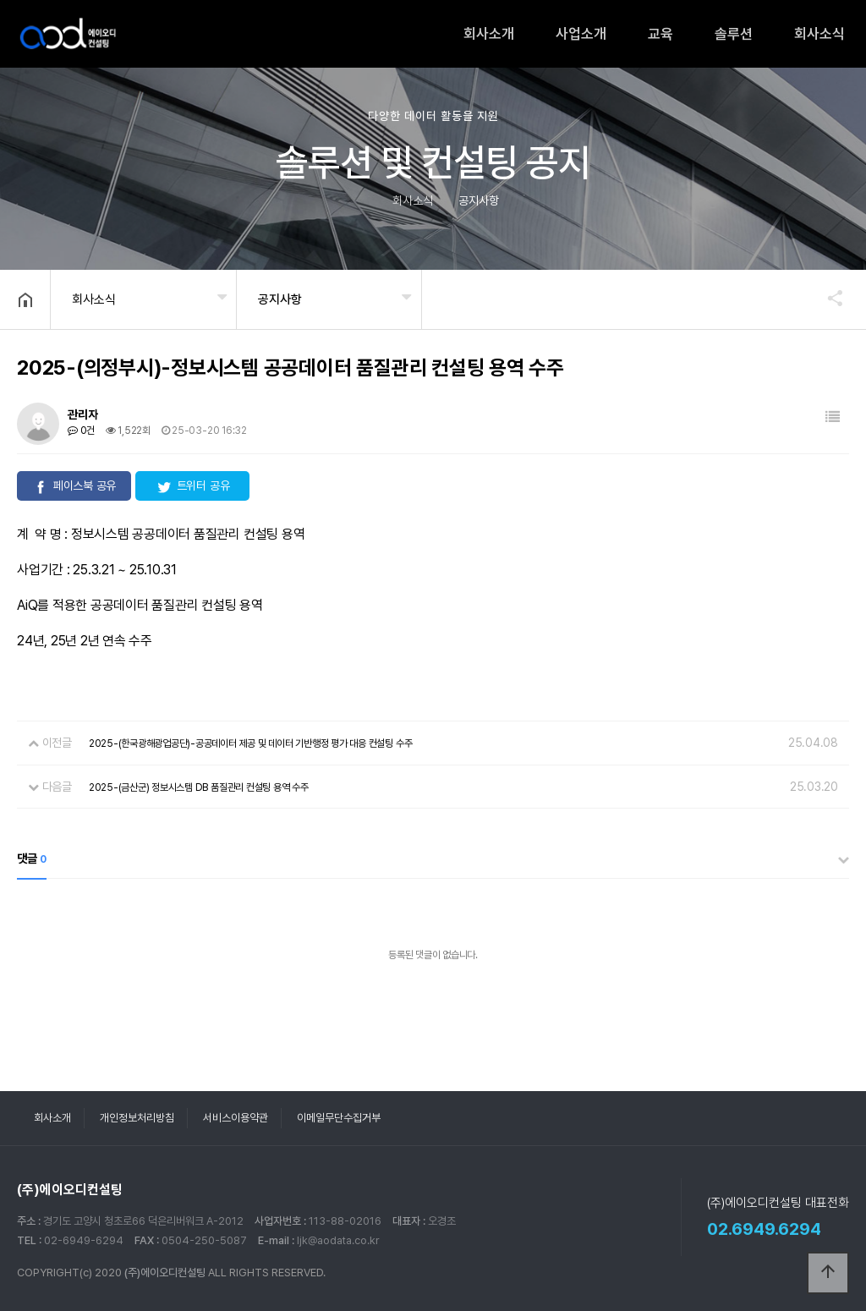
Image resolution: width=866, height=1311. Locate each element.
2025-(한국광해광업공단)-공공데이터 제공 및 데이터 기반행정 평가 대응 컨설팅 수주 (250, 743)
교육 (660, 33)
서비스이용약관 (235, 1117)
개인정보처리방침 (137, 1117)
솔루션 (734, 33)
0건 (81, 430)
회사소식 (819, 33)
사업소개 (581, 33)
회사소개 (488, 33)
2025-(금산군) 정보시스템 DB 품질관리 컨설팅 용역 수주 (199, 787)
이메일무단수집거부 (339, 1117)
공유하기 (827, 297)
